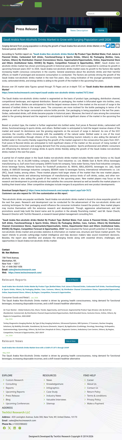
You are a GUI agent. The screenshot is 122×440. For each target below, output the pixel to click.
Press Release (11, 395)
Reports (8, 387)
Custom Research (12, 380)
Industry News (52, 395)
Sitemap (49, 403)
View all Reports (72, 280)
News (47, 380)
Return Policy (91, 391)
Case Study (50, 391)
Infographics (51, 387)
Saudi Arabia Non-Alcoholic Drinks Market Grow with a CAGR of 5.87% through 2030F (35, 348)
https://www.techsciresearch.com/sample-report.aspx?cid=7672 (60, 190)
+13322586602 (20, 424)
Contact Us (90, 387)
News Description (79, 30)
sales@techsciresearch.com (22, 420)
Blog (6, 399)
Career (88, 380)
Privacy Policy (92, 399)
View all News (71, 341)
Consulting (9, 383)
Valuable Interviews (54, 399)
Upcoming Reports (13, 391)
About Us (89, 383)
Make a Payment (93, 403)
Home (101, 30)
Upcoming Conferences (15, 403)
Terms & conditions (95, 395)
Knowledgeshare (53, 383)
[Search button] (117, 13)
